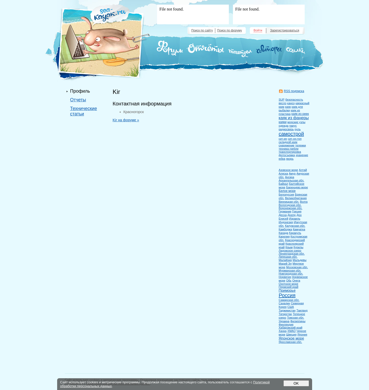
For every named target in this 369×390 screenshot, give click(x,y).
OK (296, 383)
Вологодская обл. (290, 205)
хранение (302, 155)
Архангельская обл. (291, 180)
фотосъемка (287, 155)
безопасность (294, 99)
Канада (283, 232)
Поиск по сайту (202, 30)
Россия (287, 295)
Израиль (294, 218)
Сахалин (284, 303)
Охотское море (288, 283)
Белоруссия (286, 194)
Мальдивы (299, 260)
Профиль (80, 91)
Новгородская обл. (291, 273)
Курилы (298, 247)
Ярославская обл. (290, 341)
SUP (282, 99)
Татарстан (285, 314)
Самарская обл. (289, 299)
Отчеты (78, 99)
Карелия (284, 236)
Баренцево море (297, 187)
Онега (296, 280)
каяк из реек (300, 114)
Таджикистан (287, 310)
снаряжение (286, 145)
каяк (288, 106)
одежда (284, 125)
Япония (302, 334)
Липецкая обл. (288, 256)
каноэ (291, 103)
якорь (290, 158)
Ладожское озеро (290, 250)
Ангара (289, 177)
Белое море (287, 191)
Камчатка (299, 229)
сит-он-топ (294, 138)
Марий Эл (285, 263)
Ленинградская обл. (292, 253)
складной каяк (288, 142)
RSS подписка (294, 91)
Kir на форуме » (126, 120)
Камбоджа (285, 229)
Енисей (283, 218)
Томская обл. (295, 317)
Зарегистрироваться (284, 30)
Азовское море (288, 169)
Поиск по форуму (229, 30)
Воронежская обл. (290, 208)
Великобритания (295, 198)
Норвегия (285, 276)
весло (282, 103)
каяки (283, 122)
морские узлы (296, 122)
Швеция (291, 334)
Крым (289, 247)
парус (293, 125)
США (291, 306)
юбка (282, 158)
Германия (285, 211)
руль (298, 129)
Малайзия (285, 260)
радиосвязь (286, 129)
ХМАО (292, 330)
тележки (300, 145)
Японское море (291, 338)
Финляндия (286, 324)
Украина (284, 321)
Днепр (292, 214)
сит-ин (283, 138)
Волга (304, 201)
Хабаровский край (290, 327)
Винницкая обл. (289, 201)
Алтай (303, 169)
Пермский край (289, 286)
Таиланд (302, 310)
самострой (291, 134)
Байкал (283, 183)
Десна (283, 214)
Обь (289, 280)
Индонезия (286, 222)
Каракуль (295, 232)
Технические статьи (83, 111)
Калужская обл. (295, 225)
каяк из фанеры (294, 118)
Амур (292, 173)
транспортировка (290, 151)
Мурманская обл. (290, 270)
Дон (299, 214)
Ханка (283, 330)
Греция (296, 211)
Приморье (287, 290)
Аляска (283, 173)
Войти (258, 30)
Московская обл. (297, 267)
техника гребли (289, 148)
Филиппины (297, 321)
